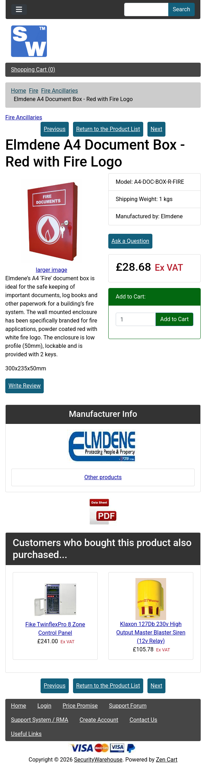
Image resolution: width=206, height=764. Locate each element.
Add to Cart (174, 319)
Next (156, 129)
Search (181, 9)
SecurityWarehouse (98, 759)
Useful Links (26, 734)
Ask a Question (130, 241)
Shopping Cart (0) (33, 69)
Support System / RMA (39, 719)
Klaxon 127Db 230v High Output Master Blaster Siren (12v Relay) (150, 632)
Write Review (24, 385)
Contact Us (143, 719)
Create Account (98, 719)
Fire (33, 90)
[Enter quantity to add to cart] (136, 319)
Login (44, 705)
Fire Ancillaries (59, 90)
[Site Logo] (103, 41)
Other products (103, 477)
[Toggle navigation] (19, 9)
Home (18, 90)
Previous (55, 129)
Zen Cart (166, 759)
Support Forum (128, 705)
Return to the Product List (108, 129)
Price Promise (80, 705)
